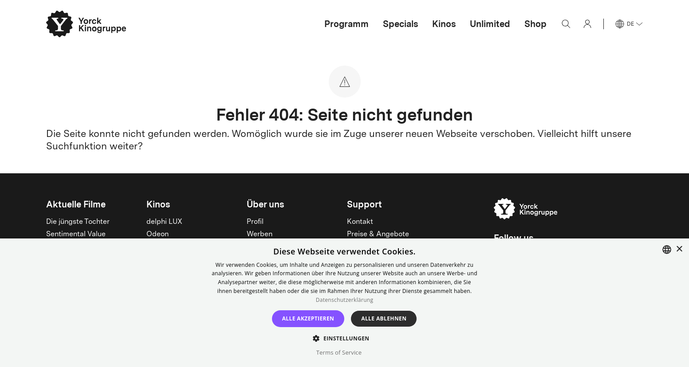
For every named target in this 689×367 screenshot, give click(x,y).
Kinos (444, 24)
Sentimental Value (76, 234)
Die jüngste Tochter (78, 222)
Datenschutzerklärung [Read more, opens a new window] (345, 300)
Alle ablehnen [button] (383, 318)
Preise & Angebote (378, 234)
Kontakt (360, 222)
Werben (259, 234)
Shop (535, 24)
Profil (255, 222)
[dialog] (344, 302)
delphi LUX (164, 222)
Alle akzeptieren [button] (308, 318)
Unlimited (490, 24)
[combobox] (666, 249)
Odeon (157, 234)
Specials (400, 24)
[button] (344, 338)
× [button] (679, 249)
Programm (346, 24)
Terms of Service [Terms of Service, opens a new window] (339, 352)
